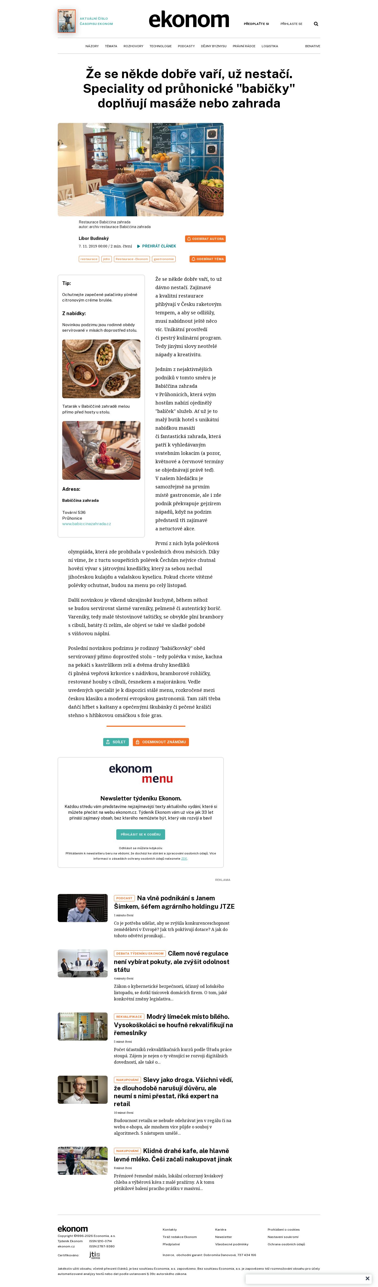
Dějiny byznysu (214, 46)
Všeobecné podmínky (231, 1244)
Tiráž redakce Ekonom (180, 1237)
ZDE (184, 858)
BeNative (312, 46)
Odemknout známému (164, 742)
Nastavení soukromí (283, 1237)
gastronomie (164, 259)
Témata (111, 46)
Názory (92, 46)
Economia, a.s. (105, 1236)
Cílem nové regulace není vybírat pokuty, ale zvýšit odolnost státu (171, 961)
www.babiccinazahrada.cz (86, 523)
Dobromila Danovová (220, 1255)
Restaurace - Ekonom (132, 259)
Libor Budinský (94, 238)
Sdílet (119, 742)
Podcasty (186, 46)
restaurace (89, 259)
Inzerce (168, 1255)
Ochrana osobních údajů (286, 1244)
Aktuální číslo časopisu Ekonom (85, 21)
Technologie (161, 46)
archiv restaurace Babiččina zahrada (120, 227)
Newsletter (223, 1237)
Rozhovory (133, 46)
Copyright (65, 1236)
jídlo (106, 259)
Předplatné (171, 1244)
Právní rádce (244, 46)
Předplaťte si (256, 24)
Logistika (270, 46)
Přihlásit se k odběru (141, 834)
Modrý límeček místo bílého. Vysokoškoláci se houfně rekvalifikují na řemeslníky (173, 1024)
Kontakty (170, 1229)
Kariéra (220, 1229)
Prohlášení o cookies (284, 1229)
